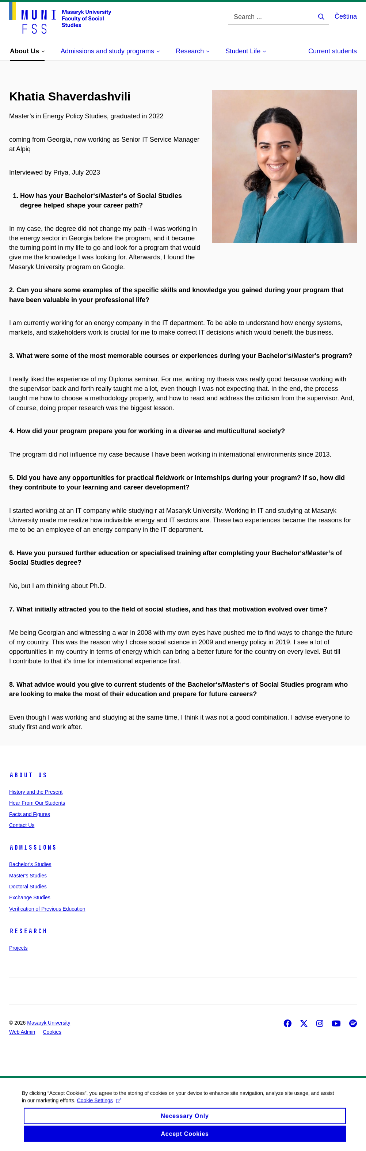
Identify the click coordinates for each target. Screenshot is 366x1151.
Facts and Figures (29, 814)
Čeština (346, 16)
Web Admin (22, 1032)
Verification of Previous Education (47, 909)
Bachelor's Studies (30, 864)
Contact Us (21, 825)
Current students (332, 51)
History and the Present (35, 792)
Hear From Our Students (37, 803)
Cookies (52, 1032)
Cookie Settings (99, 1106)
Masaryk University (48, 1023)
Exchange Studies (29, 897)
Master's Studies (28, 876)
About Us (28, 775)
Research (28, 931)
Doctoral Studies (28, 886)
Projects (18, 948)
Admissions (33, 847)
